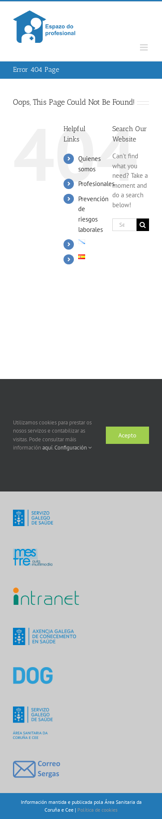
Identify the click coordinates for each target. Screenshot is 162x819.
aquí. (48, 447)
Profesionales (96, 184)
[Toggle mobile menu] (144, 47)
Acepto (127, 435)
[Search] (143, 224)
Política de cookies (97, 809)
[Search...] (124, 224)
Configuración (73, 447)
